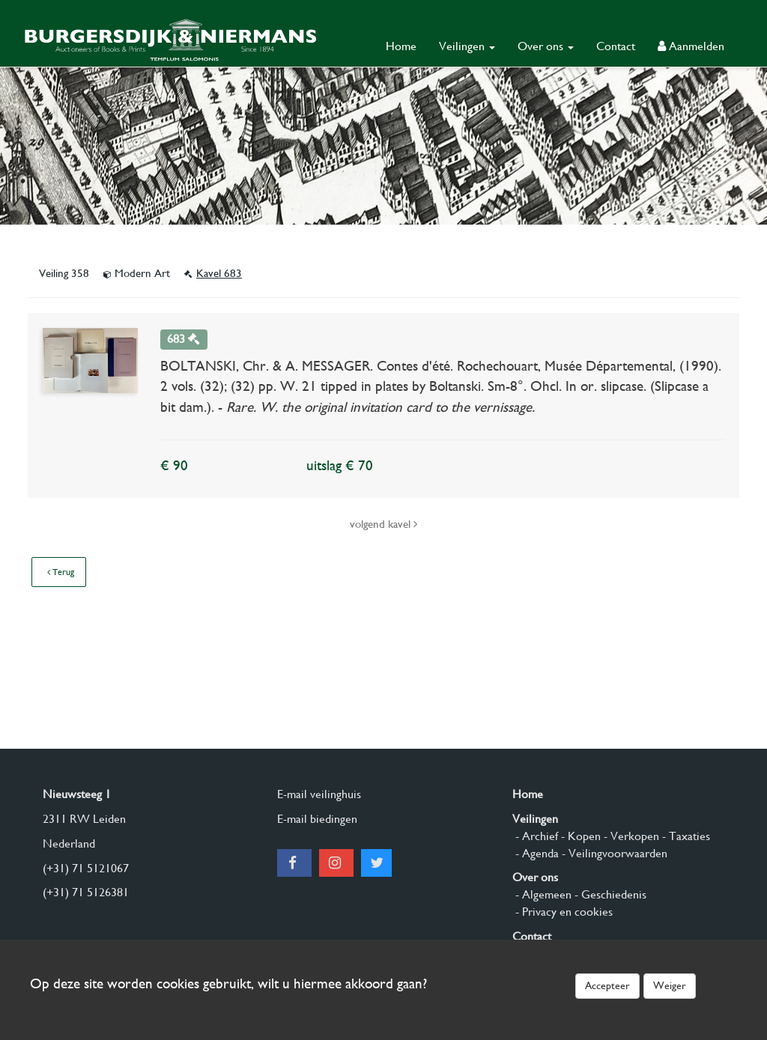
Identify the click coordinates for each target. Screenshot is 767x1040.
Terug (60, 572)
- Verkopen (630, 836)
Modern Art (138, 273)
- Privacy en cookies (562, 911)
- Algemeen (542, 894)
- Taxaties (684, 836)
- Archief (535, 836)
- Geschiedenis (609, 894)
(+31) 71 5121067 (86, 868)
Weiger (669, 985)
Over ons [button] (546, 46)
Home (401, 46)
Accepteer (607, 985)
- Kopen (579, 836)
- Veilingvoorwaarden (613, 853)
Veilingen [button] (467, 46)
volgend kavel (383, 524)
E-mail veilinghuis (319, 794)
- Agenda (535, 853)
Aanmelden (691, 46)
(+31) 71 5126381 (86, 892)
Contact (615, 46)
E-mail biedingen (317, 819)
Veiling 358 (65, 273)
